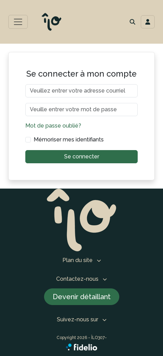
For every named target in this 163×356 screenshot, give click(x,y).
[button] (132, 22)
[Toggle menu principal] (18, 22)
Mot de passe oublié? (53, 125)
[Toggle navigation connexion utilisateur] (148, 21)
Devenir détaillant (82, 297)
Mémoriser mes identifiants (69, 139)
